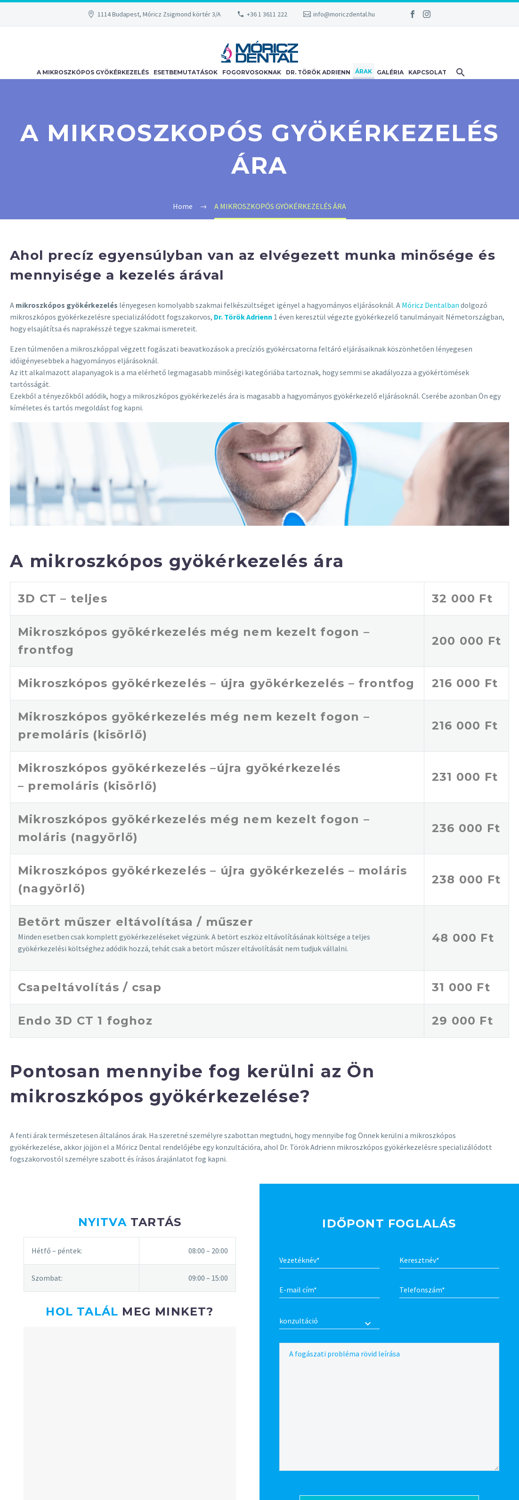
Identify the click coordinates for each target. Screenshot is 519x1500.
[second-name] (329, 1260)
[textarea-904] (389, 1407)
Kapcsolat (427, 72)
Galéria (390, 72)
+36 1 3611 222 (267, 14)
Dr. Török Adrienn (318, 72)
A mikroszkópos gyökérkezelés (93, 72)
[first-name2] (449, 1260)
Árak (363, 71)
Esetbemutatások (186, 72)
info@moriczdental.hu (344, 14)
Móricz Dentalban (430, 305)
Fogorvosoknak (251, 72)
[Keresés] (459, 71)
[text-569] (449, 1290)
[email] (329, 1290)
